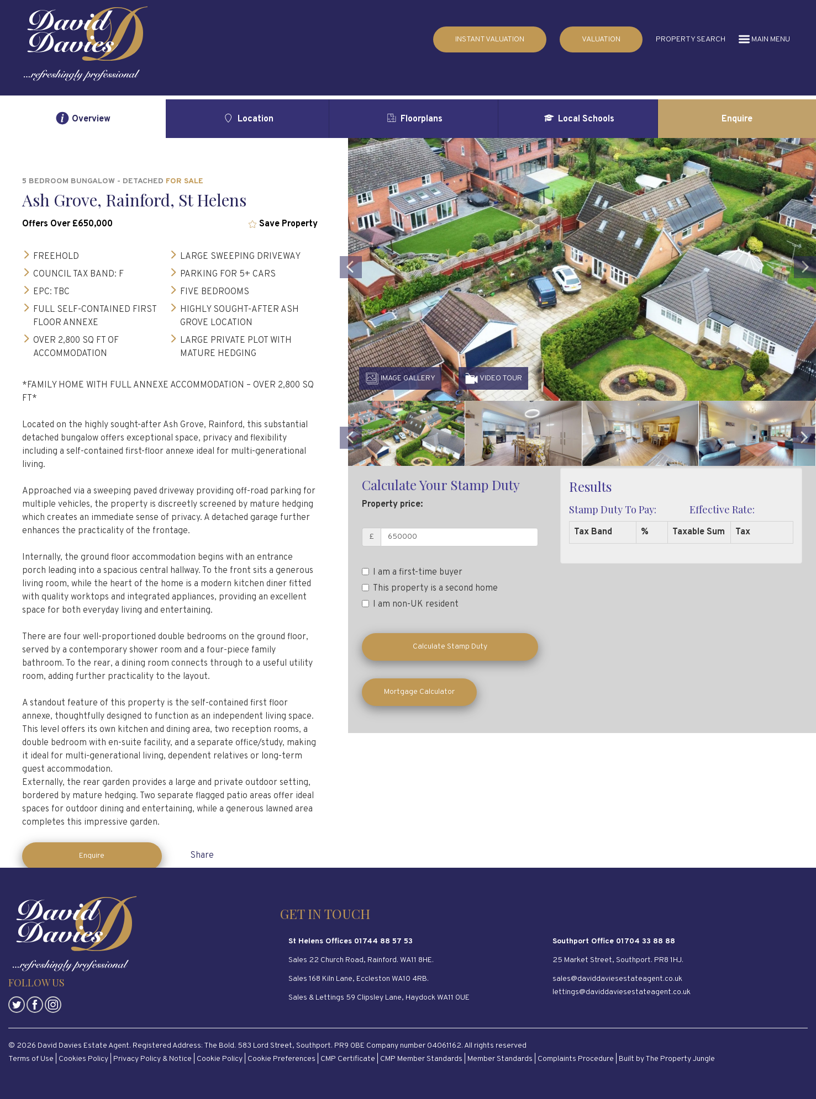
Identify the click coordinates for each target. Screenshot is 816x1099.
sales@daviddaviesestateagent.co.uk (617, 979)
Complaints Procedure (576, 1059)
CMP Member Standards (421, 1059)
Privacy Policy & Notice (152, 1059)
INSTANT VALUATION (489, 39)
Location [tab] (247, 118)
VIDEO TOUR (493, 378)
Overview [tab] (82, 118)
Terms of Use (31, 1059)
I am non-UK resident (410, 604)
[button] (351, 323)
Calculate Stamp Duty (450, 646)
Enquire (91, 856)
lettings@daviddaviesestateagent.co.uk (621, 992)
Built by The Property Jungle (667, 1059)
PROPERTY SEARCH (690, 39)
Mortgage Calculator (419, 692)
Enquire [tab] (737, 119)
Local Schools (578, 118)
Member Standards (500, 1059)
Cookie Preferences (281, 1059)
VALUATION (601, 39)
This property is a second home (430, 588)
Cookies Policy (83, 1059)
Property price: (392, 504)
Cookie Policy (220, 1059)
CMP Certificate (347, 1059)
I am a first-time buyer (412, 572)
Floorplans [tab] (414, 118)
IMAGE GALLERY (400, 378)
